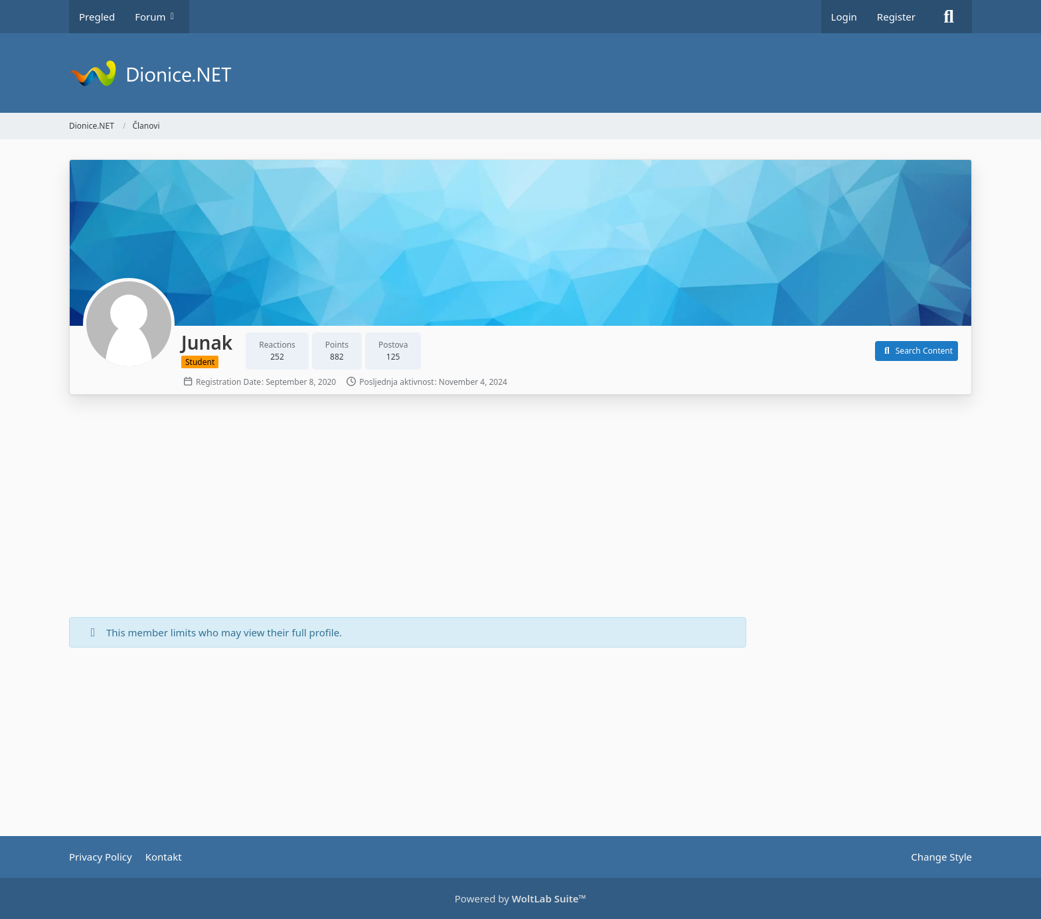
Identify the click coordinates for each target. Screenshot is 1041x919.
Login (844, 16)
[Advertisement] (407, 508)
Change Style (941, 856)
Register (896, 16)
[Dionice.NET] (520, 73)
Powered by (520, 898)
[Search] (948, 16)
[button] (916, 351)
